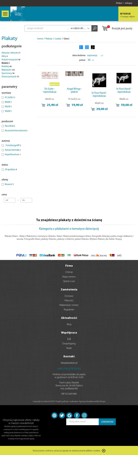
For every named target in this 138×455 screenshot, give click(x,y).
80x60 (8, 102)
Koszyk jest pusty (117, 28)
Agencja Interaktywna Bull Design (92, 402)
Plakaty (9, 38)
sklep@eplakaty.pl (69, 363)
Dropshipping (69, 344)
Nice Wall (10, 126)
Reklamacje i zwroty (69, 305)
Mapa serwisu (69, 277)
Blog (69, 324)
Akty (5, 56)
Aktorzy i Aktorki (11, 53)
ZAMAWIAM (107, 422)
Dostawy (69, 296)
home (40, 39)
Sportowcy (8, 73)
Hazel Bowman (13, 154)
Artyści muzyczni (11, 59)
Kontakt (69, 356)
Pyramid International (16, 130)
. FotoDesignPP (13, 145)
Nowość (9, 184)
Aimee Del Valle (13, 150)
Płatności (69, 300)
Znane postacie (10, 76)
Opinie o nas (69, 281)
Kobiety (7, 66)
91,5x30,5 (10, 97)
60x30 (8, 106)
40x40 (8, 111)
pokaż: (82, 60)
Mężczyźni (8, 70)
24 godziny (11, 169)
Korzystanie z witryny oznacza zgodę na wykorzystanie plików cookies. (67, 451)
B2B (69, 339)
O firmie (69, 272)
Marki (69, 348)
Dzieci (6, 63)
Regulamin (69, 310)
